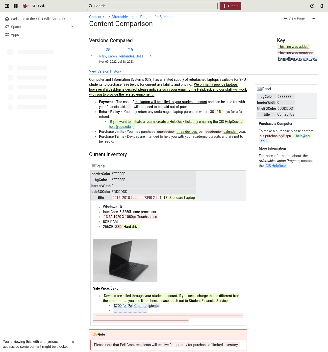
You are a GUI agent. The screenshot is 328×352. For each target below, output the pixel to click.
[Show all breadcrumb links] (106, 16)
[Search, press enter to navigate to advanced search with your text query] (163, 6)
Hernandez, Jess (130, 56)
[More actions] (313, 18)
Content (95, 17)
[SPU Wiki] (26, 6)
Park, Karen (108, 56)
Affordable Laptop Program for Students (143, 17)
